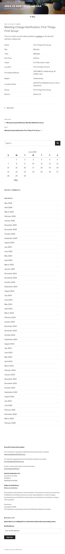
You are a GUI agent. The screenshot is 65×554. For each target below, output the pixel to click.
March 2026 (9, 212)
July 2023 (8, 348)
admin (18, 24)
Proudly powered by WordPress (13, 549)
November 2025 (10, 229)
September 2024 (10, 287)
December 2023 (10, 326)
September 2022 (10, 392)
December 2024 (10, 273)
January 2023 (9, 375)
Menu (32, 17)
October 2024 (9, 282)
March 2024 (9, 313)
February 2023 (10, 370)
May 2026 (8, 203)
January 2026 (9, 221)
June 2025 (8, 251)
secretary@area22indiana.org (14, 461)
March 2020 (9, 418)
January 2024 (9, 322)
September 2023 (10, 339)
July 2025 (8, 247)
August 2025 (9, 243)
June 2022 (8, 405)
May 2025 (8, 256)
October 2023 (9, 335)
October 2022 (9, 388)
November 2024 (10, 278)
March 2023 (9, 366)
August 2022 (9, 397)
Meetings (10, 108)
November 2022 (10, 383)
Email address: (9, 526)
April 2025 (8, 260)
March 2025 (9, 265)
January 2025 (9, 269)
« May (16, 180)
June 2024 (8, 300)
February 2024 (10, 317)
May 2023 (8, 357)
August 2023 (9, 344)
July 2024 (8, 295)
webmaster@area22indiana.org (14, 454)
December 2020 (10, 414)
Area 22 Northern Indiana (23, 6)
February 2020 (10, 423)
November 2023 (10, 331)
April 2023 (8, 361)
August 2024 (9, 291)
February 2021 (9, 410)
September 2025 (10, 238)
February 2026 (10, 216)
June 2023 (8, 353)
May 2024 (8, 304)
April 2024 (8, 309)
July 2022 (8, 401)
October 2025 (9, 234)
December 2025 (10, 225)
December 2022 (10, 379)
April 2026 (8, 207)
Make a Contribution (11, 488)
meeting (39, 36)
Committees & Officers (11, 469)
